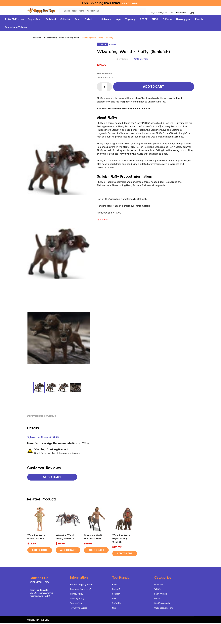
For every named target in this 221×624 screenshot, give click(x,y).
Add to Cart (153, 87)
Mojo (118, 20)
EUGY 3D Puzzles (14, 20)
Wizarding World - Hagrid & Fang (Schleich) (122, 539)
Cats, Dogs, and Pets (163, 608)
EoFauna (167, 20)
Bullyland (51, 20)
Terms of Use (76, 604)
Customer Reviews (41, 417)
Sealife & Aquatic (162, 604)
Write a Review (141, 59)
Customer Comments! (80, 590)
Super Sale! (34, 20)
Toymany (130, 20)
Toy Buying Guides (78, 608)
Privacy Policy (76, 594)
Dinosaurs (158, 585)
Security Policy (77, 599)
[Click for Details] (130, 3)
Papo (77, 20)
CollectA (65, 20)
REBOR (144, 20)
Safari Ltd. (91, 20)
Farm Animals (160, 594)
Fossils (199, 20)
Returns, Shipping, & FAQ (81, 585)
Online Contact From (39, 582)
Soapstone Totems (16, 28)
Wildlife (157, 590)
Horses (157, 599)
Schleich (106, 20)
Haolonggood (183, 20)
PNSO (155, 20)
